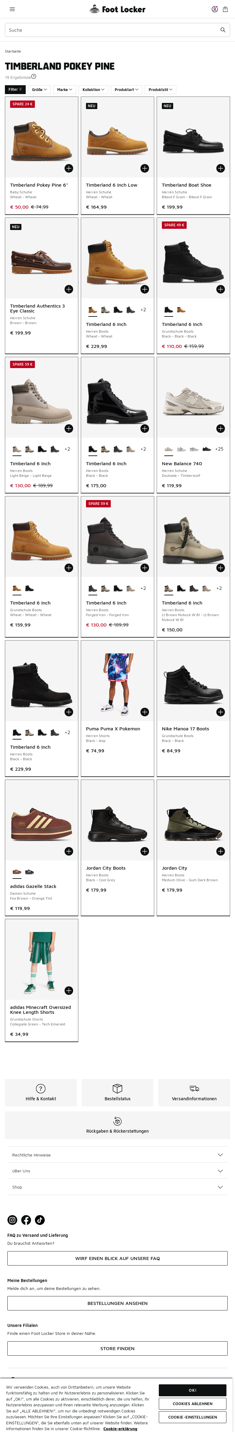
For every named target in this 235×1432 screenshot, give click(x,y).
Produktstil (160, 89)
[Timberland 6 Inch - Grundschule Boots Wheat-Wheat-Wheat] (181, 310)
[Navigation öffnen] (12, 9)
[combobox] (117, 30)
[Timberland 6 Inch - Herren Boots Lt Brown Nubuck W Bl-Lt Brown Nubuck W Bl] (105, 310)
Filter (15, 89)
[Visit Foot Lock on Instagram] (12, 1220)
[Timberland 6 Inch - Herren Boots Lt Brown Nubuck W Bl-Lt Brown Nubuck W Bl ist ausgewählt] (168, 588)
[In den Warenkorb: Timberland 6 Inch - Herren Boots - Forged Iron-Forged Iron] (144, 568)
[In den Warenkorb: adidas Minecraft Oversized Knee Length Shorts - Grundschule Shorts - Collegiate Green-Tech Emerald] (69, 990)
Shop (117, 1186)
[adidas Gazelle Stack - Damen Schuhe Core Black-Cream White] (29, 872)
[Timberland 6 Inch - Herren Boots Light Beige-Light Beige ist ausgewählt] (17, 449)
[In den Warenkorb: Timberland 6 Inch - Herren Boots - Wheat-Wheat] (144, 289)
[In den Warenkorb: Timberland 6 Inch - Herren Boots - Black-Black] (144, 428)
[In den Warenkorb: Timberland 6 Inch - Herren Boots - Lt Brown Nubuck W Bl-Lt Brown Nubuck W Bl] (220, 568)
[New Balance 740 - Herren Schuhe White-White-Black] (181, 449)
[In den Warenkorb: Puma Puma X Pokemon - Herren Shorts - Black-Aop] (144, 712)
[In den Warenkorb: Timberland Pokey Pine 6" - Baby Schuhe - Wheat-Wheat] (69, 168)
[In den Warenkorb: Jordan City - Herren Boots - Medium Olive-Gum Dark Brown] (220, 851)
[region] (116, 1405)
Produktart (126, 89)
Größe (39, 89)
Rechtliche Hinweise (117, 1154)
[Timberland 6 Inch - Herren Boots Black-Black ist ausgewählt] (92, 449)
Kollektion (93, 89)
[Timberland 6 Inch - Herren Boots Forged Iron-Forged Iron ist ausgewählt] (92, 588)
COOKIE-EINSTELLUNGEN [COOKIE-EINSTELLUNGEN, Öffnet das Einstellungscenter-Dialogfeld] (192, 1417)
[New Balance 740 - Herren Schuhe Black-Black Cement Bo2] (206, 449)
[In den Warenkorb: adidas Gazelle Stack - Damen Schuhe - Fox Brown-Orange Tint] (69, 851)
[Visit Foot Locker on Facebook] (26, 1220)
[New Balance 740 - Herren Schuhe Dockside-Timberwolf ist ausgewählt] (168, 449)
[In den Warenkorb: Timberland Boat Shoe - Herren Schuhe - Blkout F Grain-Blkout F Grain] (220, 168)
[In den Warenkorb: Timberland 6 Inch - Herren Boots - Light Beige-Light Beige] (69, 428)
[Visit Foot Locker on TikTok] (40, 1220)
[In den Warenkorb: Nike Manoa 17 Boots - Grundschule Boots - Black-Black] (220, 712)
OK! (192, 1390)
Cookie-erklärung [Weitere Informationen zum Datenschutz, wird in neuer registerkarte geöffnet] (120, 1428)
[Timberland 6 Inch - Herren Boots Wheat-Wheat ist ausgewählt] (92, 310)
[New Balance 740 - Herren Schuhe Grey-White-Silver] (193, 449)
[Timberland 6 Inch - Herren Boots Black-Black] (118, 310)
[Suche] (117, 30)
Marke (64, 89)
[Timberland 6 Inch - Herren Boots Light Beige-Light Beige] (130, 449)
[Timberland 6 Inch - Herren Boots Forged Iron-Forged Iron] (130, 310)
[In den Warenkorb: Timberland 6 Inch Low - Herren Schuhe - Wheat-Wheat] (144, 168)
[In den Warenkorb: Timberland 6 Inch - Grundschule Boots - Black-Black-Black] (220, 289)
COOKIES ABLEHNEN (193, 1403)
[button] (33, 76)
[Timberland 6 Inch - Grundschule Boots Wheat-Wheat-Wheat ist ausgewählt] (17, 588)
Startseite (13, 51)
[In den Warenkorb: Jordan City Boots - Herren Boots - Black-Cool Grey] (144, 851)
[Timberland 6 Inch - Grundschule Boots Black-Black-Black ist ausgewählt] (168, 310)
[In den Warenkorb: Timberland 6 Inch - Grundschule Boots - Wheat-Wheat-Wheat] (69, 568)
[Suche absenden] (223, 30)
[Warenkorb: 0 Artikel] (225, 9)
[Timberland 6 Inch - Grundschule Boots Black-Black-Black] (29, 588)
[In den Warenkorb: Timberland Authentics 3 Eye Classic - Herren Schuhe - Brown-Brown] (69, 289)
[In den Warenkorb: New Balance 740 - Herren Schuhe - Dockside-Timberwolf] (220, 428)
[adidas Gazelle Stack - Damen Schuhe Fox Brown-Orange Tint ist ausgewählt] (17, 872)
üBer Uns (117, 1170)
